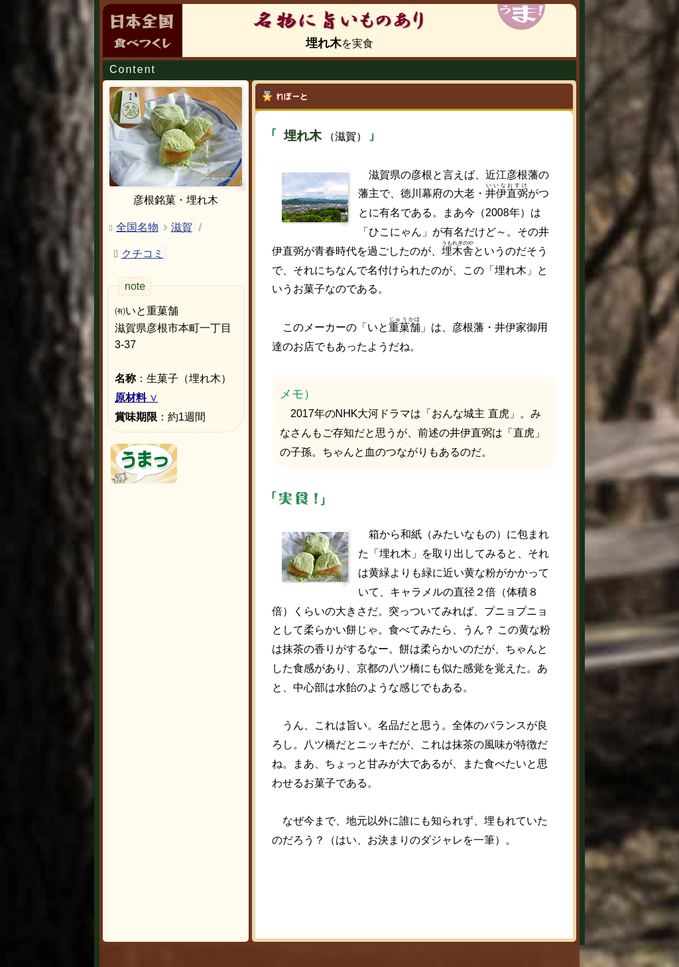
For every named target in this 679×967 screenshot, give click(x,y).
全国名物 (137, 227)
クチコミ (142, 253)
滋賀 (181, 227)
